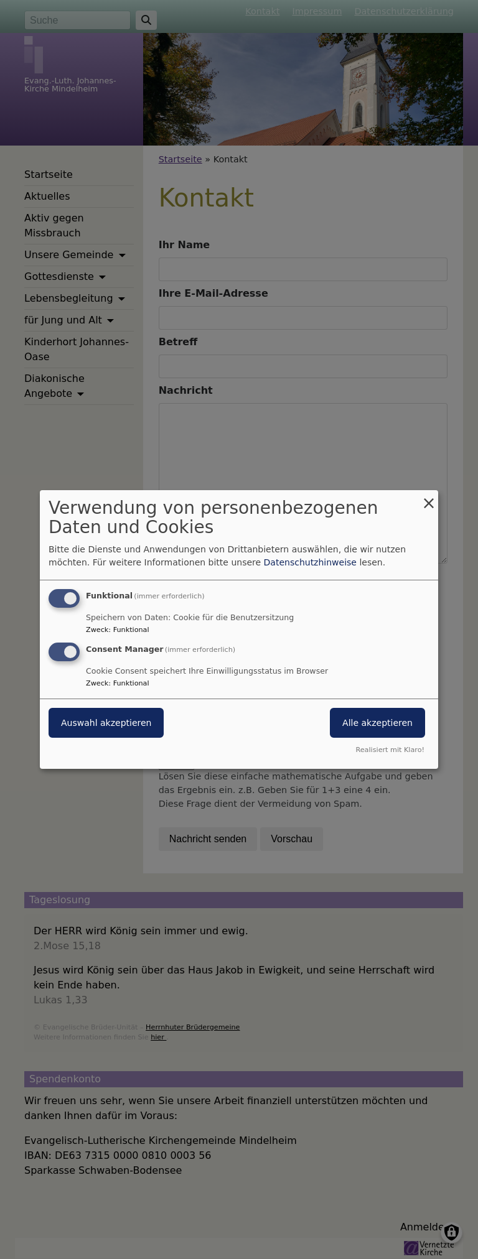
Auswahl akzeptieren (106, 723)
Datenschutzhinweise (310, 562)
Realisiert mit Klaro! (389, 750)
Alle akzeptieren (377, 723)
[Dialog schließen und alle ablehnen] (428, 498)
